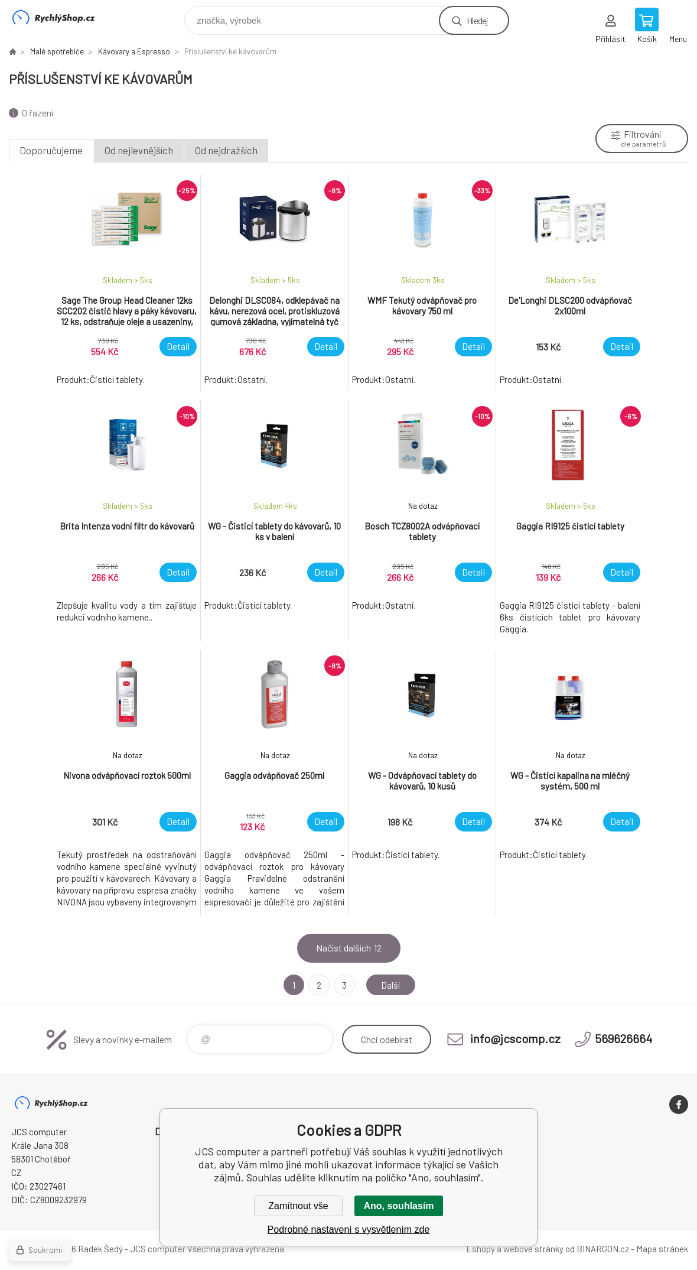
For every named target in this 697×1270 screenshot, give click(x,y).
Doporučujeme (51, 150)
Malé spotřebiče (57, 51)
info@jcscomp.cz (515, 1038)
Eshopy (480, 1248)
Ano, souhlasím (398, 1206)
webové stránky (533, 1248)
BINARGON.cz (603, 1248)
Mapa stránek (662, 1248)
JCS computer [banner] (61, 17)
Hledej (477, 20)
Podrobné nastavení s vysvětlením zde (349, 1229)
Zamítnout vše (298, 1206)
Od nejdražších (226, 150)
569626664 (623, 1038)
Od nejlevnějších (139, 150)
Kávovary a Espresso (134, 51)
